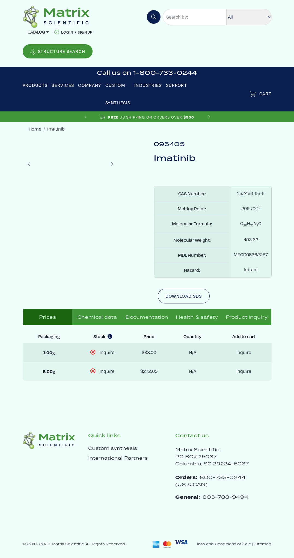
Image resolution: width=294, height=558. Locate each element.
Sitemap (263, 544)
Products (35, 85)
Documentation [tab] (147, 317)
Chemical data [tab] (97, 317)
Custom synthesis (112, 448)
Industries (148, 85)
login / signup (77, 32)
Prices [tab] (47, 317)
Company (89, 85)
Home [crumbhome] (35, 129)
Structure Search (57, 52)
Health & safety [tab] (197, 317)
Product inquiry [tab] (247, 317)
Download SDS (183, 296)
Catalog (36, 32)
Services (63, 85)
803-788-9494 (225, 497)
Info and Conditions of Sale (224, 544)
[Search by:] (195, 17)
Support (176, 85)
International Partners (118, 458)
